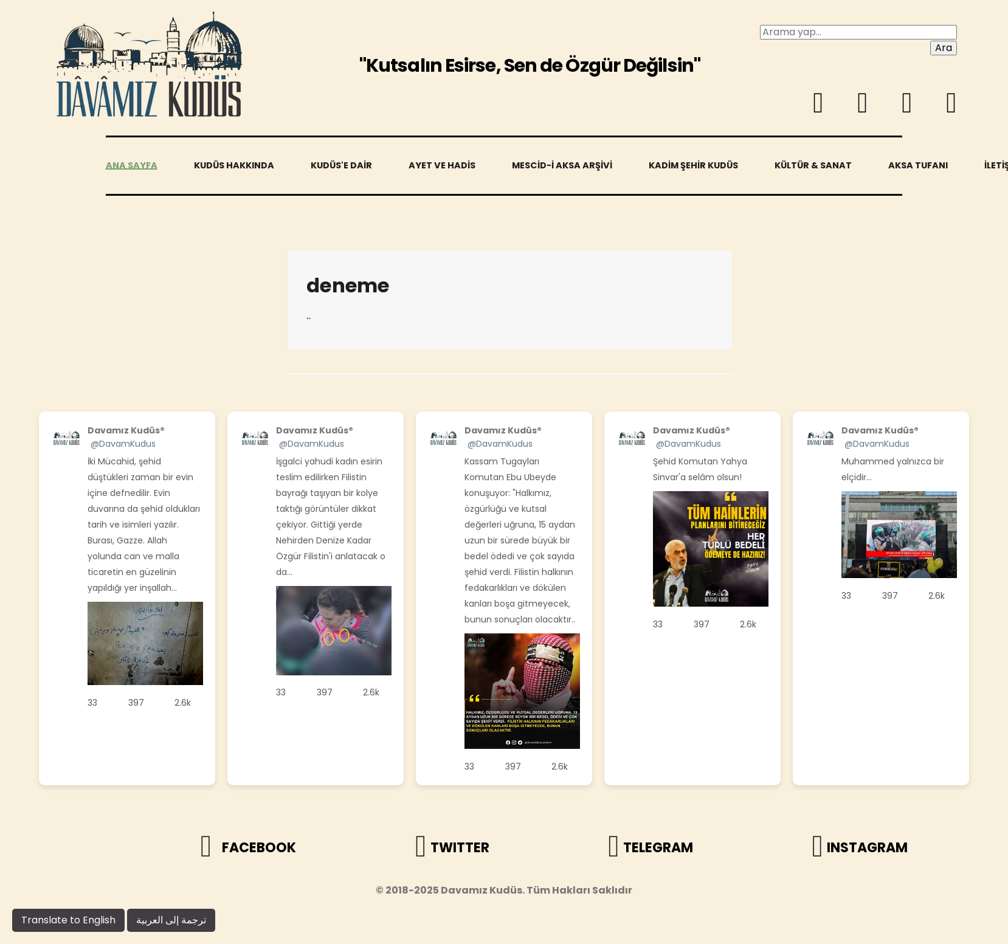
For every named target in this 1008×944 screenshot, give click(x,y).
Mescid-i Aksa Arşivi (562, 165)
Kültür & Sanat (813, 165)
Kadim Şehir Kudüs (693, 165)
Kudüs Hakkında (234, 165)
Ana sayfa (131, 165)
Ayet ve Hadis (442, 165)
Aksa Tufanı (918, 165)
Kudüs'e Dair (341, 165)
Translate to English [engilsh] (68, 920)
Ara (943, 48)
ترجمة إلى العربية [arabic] (171, 920)
